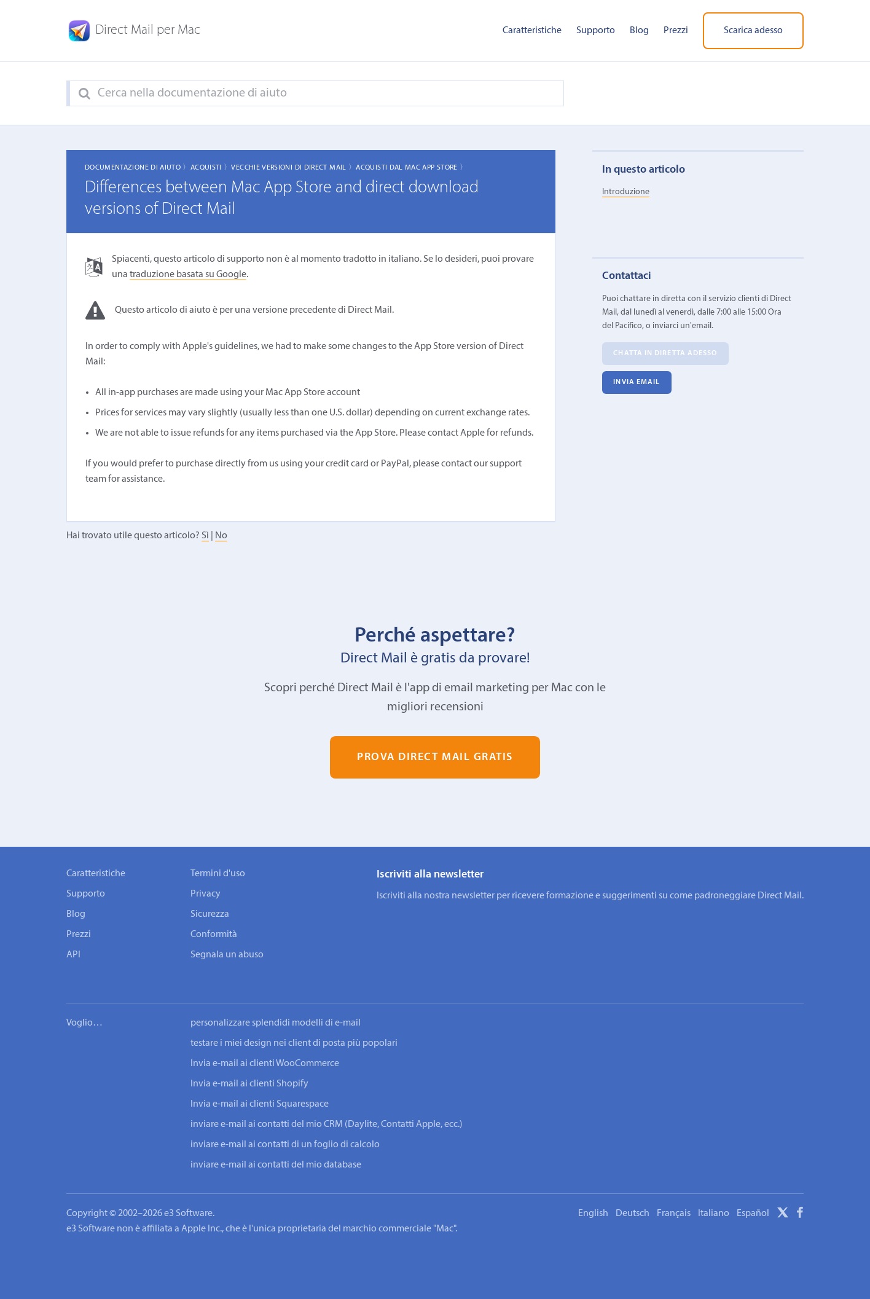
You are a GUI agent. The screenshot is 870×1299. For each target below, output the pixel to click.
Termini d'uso (217, 874)
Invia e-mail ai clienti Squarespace (259, 1088)
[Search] (84, 94)
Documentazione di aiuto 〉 (137, 167)
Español (753, 1197)
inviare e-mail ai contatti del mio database (275, 1148)
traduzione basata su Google (188, 275)
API (73, 955)
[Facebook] (800, 1198)
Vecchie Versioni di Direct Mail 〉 (293, 167)
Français (674, 1197)
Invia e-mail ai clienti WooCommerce (264, 1047)
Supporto (595, 31)
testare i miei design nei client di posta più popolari (294, 1027)
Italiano (713, 1197)
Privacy (205, 894)
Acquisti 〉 (211, 167)
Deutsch (632, 1197)
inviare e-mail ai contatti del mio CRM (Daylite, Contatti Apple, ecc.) (326, 1108)
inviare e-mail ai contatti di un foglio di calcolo (285, 1128)
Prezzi (676, 31)
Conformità (213, 935)
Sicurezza (209, 914)
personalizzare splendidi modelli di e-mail (275, 1006)
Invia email (636, 383)
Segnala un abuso (227, 955)
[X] (783, 1198)
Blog (639, 31)
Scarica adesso (753, 31)
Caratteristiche (532, 31)
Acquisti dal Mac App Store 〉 (411, 167)
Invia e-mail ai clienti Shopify (249, 1067)
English (593, 1197)
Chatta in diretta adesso (665, 354)
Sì (205, 536)
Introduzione (625, 192)
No (221, 536)
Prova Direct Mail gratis (435, 757)
